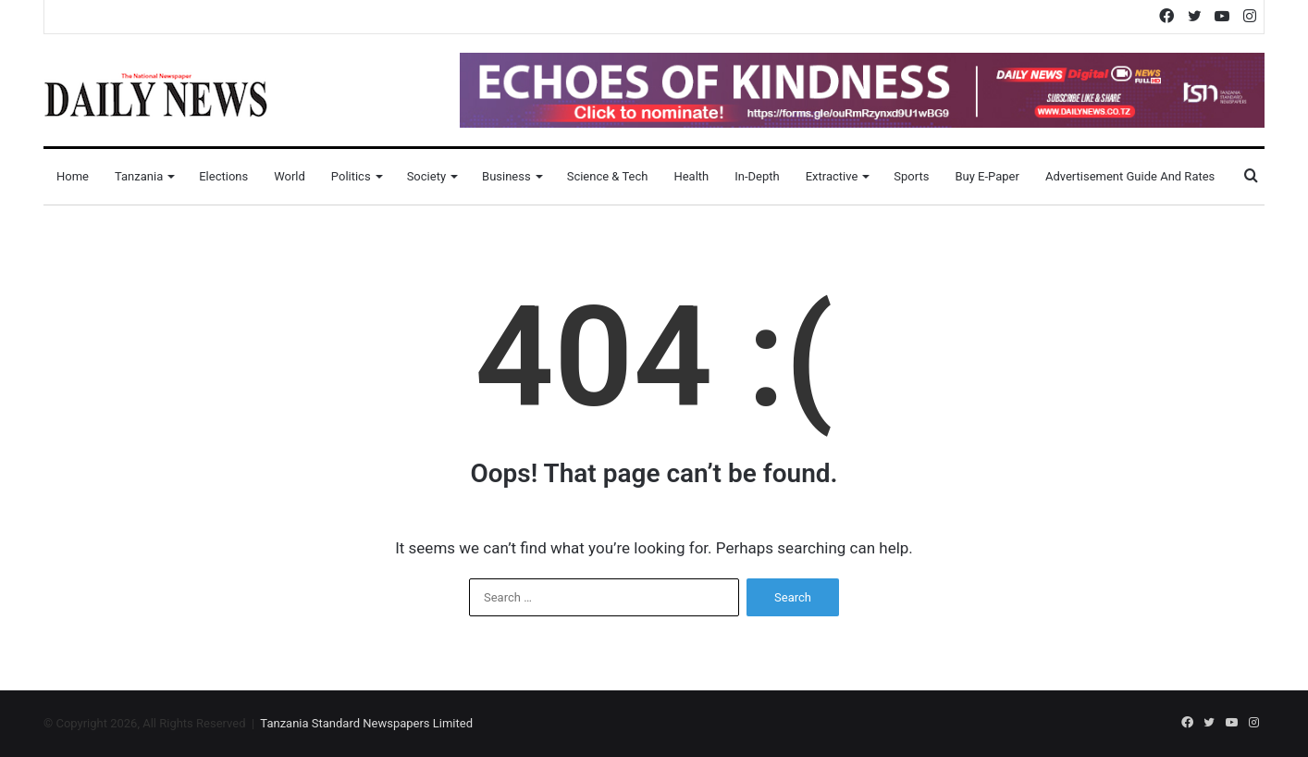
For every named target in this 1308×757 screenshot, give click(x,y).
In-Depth (756, 176)
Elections (223, 176)
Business (506, 176)
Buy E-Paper (986, 176)
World (289, 176)
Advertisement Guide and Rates (1130, 176)
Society (426, 176)
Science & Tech (607, 176)
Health (691, 176)
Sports (911, 176)
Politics (351, 176)
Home (72, 176)
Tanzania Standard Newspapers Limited (366, 723)
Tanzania (139, 176)
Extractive (832, 176)
